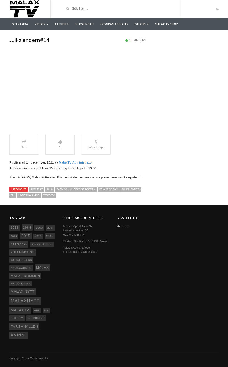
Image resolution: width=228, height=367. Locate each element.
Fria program (108, 189)
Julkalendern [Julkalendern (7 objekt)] (21, 260)
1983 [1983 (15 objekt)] (14, 227)
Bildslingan (84, 24)
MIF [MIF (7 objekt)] (46, 310)
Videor (41, 24)
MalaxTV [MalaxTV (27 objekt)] (20, 310)
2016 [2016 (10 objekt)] (38, 236)
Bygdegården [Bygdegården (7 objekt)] (42, 244)
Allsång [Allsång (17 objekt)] (19, 244)
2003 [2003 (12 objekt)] (39, 227)
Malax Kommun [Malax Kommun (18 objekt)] (25, 276)
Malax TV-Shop (166, 24)
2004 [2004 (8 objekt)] (50, 227)
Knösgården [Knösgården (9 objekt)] (21, 267)
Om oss (142, 24)
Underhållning (29, 195)
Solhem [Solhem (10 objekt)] (17, 318)
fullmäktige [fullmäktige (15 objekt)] (23, 252)
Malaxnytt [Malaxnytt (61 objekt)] (25, 300)
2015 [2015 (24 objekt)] (26, 236)
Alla (50, 189)
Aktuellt (62, 24)
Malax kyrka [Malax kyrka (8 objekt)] (21, 283)
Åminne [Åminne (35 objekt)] (19, 335)
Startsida (20, 24)
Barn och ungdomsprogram (75, 189)
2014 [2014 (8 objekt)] (14, 236)
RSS (122, 226)
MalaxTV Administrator (76, 162)
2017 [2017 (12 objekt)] (49, 236)
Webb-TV (49, 195)
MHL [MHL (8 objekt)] (37, 310)
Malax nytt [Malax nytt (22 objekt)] (23, 291)
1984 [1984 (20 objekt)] (27, 227)
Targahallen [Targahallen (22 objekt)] (24, 326)
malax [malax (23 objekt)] (42, 268)
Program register (114, 24)
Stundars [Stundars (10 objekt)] (36, 318)
